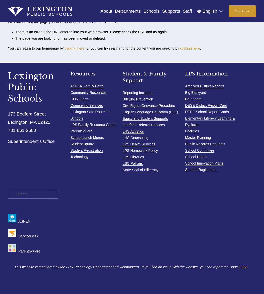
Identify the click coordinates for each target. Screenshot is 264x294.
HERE (244, 267)
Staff (187, 11)
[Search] (33, 194)
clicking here (75, 48)
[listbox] (210, 11)
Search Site (242, 11)
